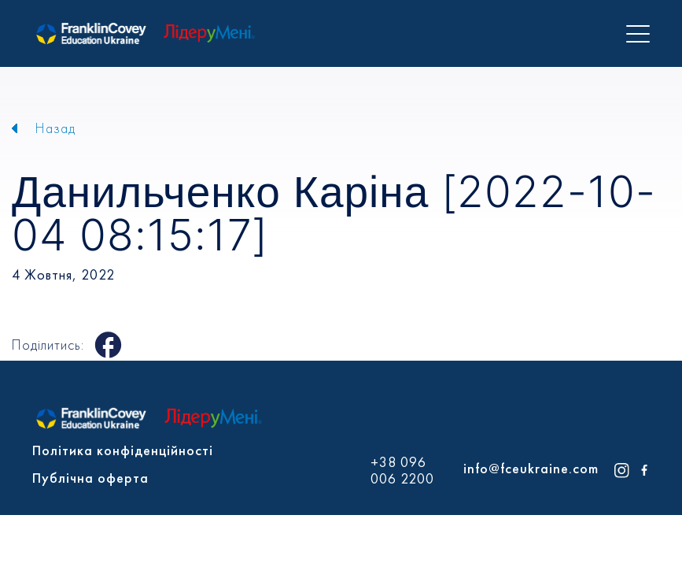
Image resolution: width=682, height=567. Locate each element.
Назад (55, 128)
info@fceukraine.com (531, 468)
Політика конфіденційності (122, 450)
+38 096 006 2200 (402, 470)
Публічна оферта (90, 478)
